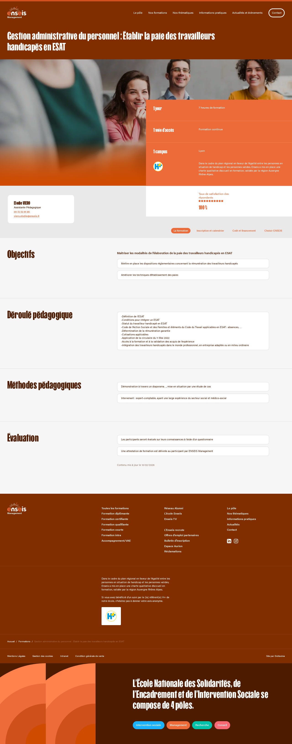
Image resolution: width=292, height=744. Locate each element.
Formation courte (112, 529)
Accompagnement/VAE (116, 540)
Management (178, 725)
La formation (181, 230)
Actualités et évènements (247, 12)
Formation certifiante (115, 519)
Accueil (11, 641)
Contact (277, 12)
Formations (24, 641)
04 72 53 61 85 (22, 211)
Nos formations (157, 12)
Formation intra (111, 535)
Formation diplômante (115, 513)
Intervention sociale (148, 725)
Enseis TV (170, 519)
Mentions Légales (16, 656)
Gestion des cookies (42, 656)
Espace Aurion (173, 546)
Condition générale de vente (89, 656)
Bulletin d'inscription (177, 540)
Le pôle (137, 12)
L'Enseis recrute (174, 530)
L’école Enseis (173, 513)
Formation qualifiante (115, 524)
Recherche (202, 725)
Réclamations (172, 551)
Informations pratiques (213, 12)
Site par (275, 656)
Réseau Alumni (173, 508)
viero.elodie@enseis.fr (26, 216)
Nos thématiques (183, 12)
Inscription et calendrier (210, 230)
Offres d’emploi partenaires (181, 535)
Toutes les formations (115, 508)
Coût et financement (244, 230)
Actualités (233, 524)
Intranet (64, 656)
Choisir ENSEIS (273, 230)
